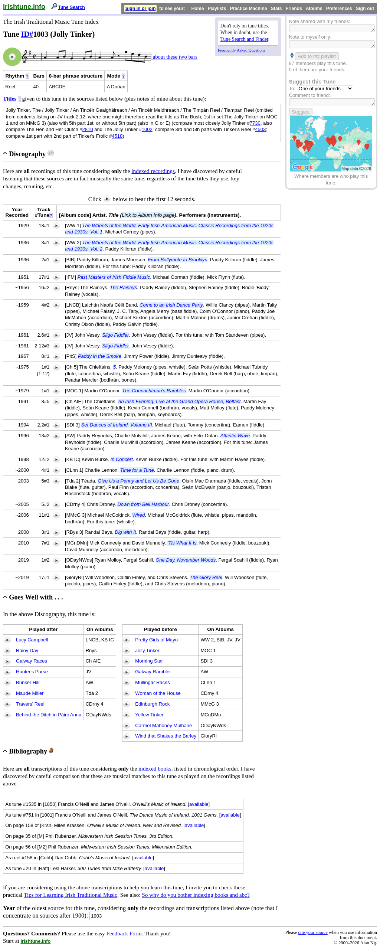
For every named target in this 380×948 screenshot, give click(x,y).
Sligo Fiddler (115, 335)
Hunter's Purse (32, 671)
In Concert (122, 459)
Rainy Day (27, 650)
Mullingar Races (152, 682)
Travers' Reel (30, 704)
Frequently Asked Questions (241, 50)
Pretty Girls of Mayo (156, 640)
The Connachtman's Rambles (154, 390)
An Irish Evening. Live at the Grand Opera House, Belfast (179, 401)
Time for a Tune (137, 470)
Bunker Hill (27, 682)
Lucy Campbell (32, 640)
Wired (138, 515)
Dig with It (125, 532)
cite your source (312, 932)
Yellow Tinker (149, 714)
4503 (260, 129)
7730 (255, 123)
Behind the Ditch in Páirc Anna (48, 714)
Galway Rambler (153, 671)
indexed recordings (153, 171)
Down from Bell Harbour (143, 504)
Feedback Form (124, 933)
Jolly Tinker (147, 650)
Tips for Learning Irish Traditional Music (70, 895)
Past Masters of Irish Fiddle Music (113, 277)
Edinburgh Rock (152, 704)
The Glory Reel (206, 577)
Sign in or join (140, 8)
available (199, 804)
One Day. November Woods (185, 560)
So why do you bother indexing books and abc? (195, 895)
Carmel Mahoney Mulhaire (163, 725)
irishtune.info (24, 6)
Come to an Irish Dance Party (171, 305)
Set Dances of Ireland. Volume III (116, 425)
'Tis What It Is (182, 543)
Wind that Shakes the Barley (165, 736)
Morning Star (149, 661)
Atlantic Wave (235, 435)
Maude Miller (30, 693)
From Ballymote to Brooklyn (177, 259)
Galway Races (31, 661)
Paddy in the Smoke (99, 356)
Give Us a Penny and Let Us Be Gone (138, 481)
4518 (117, 136)
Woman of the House (157, 693)
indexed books (154, 768)
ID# (27, 34)
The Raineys (123, 287)
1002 (147, 129)
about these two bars (174, 57)
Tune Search (71, 7)
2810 (87, 129)
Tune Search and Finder (244, 39)
